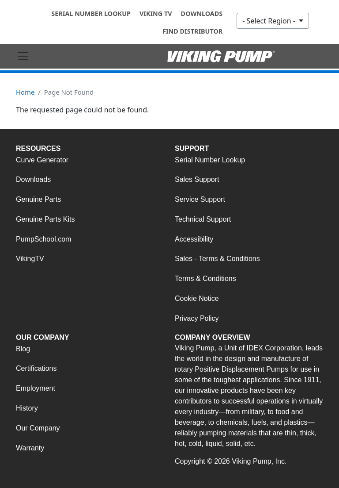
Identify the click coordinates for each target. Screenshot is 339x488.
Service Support (200, 199)
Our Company (38, 428)
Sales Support (197, 179)
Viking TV (155, 13)
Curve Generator (42, 160)
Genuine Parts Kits (45, 219)
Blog (23, 349)
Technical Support (203, 219)
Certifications (36, 368)
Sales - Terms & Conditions (217, 258)
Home (25, 92)
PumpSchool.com (43, 239)
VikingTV (30, 258)
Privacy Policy (197, 318)
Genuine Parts (38, 199)
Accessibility (194, 239)
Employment (35, 388)
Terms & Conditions (205, 278)
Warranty (30, 448)
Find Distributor (192, 31)
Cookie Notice (197, 298)
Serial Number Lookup (91, 13)
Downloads (202, 13)
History (27, 408)
